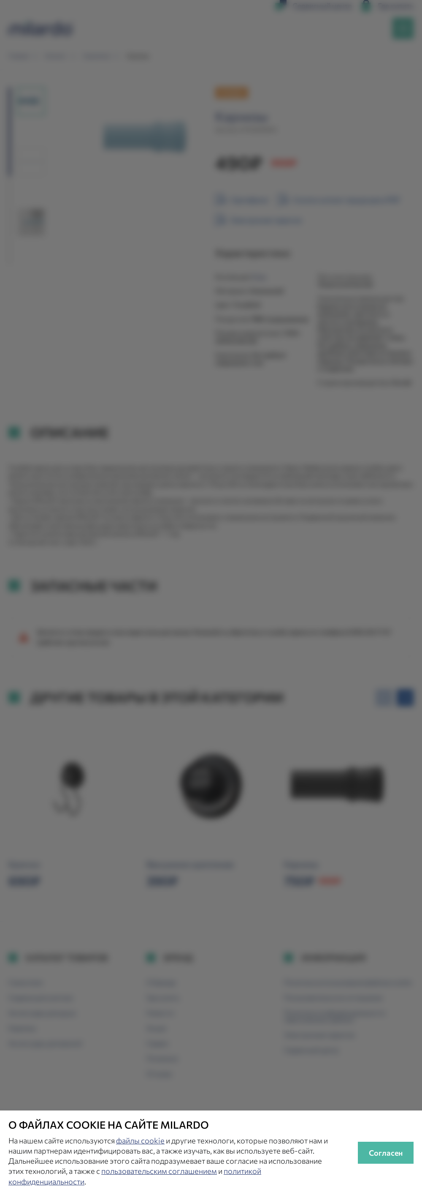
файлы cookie (140, 1140)
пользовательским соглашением (159, 1171)
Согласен (386, 1152)
